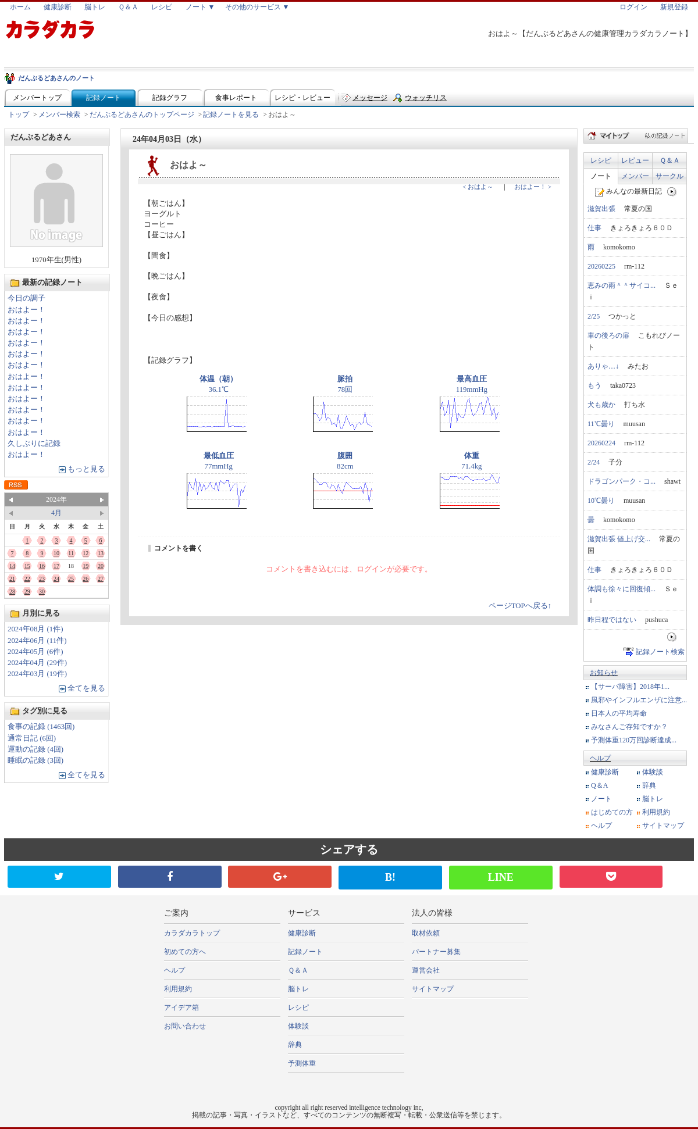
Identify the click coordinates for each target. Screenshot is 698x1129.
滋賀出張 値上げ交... (618, 539)
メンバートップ (37, 98)
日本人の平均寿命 (619, 713)
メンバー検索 (59, 114)
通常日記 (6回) (32, 738)
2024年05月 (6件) (35, 652)
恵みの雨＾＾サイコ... (621, 285)
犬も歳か (601, 405)
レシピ (161, 7)
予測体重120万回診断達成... (633, 740)
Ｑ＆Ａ (128, 7)
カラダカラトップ (192, 933)
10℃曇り (601, 500)
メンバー (635, 176)
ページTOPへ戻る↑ (520, 606)
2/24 (593, 462)
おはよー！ (26, 310)
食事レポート (236, 98)
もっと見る (86, 469)
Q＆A (599, 785)
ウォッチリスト (426, 100)
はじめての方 (612, 812)
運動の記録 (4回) (35, 749)
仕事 (594, 228)
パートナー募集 (436, 952)
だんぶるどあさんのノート (56, 77)
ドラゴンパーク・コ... (621, 481)
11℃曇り (601, 424)
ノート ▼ (200, 7)
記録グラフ (169, 98)
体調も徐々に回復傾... (621, 589)
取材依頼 (426, 933)
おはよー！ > (532, 186)
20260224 (601, 443)
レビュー (635, 160)
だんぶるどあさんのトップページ (142, 114)
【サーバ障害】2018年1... (630, 687)
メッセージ (369, 98)
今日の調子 (26, 298)
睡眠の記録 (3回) (35, 760)
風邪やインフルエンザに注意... (639, 700)
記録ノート (103, 98)
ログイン (633, 7)
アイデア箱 (181, 1007)
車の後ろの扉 (608, 335)
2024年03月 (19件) (37, 674)
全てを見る (86, 688)
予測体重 (302, 1063)
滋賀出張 (601, 209)
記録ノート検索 (660, 652)
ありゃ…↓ (603, 366)
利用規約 (656, 812)
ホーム (20, 7)
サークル (669, 176)
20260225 (601, 266)
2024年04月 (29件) (37, 663)
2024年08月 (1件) (35, 629)
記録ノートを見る (231, 114)
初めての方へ (185, 952)
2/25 (593, 316)
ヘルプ (600, 758)
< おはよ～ (477, 186)
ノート (600, 176)
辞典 (649, 785)
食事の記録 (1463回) (41, 727)
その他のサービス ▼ (257, 7)
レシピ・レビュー (302, 98)
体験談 (652, 772)
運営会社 (426, 970)
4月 (56, 513)
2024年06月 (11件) (37, 641)
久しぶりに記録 (34, 444)
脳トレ (94, 7)
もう (594, 385)
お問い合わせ (185, 1026)
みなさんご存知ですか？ (629, 727)
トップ (18, 114)
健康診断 (58, 7)
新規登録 (674, 7)
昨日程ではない (611, 620)
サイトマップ (663, 825)
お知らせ (604, 673)
